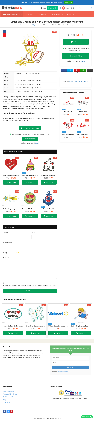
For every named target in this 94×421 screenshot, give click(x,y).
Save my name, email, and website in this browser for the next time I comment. (29, 285)
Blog (4, 400)
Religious (34, 25)
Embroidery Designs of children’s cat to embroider (49, 175)
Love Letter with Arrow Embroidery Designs (83, 134)
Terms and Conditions (10, 394)
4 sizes (71, 81)
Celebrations (29, 14)
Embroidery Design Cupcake (30, 175)
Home (21, 25)
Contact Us (6, 403)
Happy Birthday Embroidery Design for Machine (13, 326)
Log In (37, 143)
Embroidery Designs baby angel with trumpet (81, 326)
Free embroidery (57, 14)
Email (33, 233)
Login (43, 8)
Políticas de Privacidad (62, 371)
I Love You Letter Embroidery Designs (68, 111)
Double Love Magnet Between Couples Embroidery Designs (83, 111)
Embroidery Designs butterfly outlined (36, 326)
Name (5, 233)
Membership (52, 8)
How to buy (70, 14)
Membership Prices (30, 139)
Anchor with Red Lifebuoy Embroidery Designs (49, 209)
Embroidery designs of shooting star (11, 209)
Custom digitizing (43, 14)
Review (6, 258)
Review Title (7, 243)
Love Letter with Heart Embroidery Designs (68, 134)
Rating (5, 253)
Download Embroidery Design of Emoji (30, 209)
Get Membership (8, 397)
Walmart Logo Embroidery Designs (58, 326)
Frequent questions (9, 391)
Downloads (28, 25)
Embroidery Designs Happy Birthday (11, 175)
